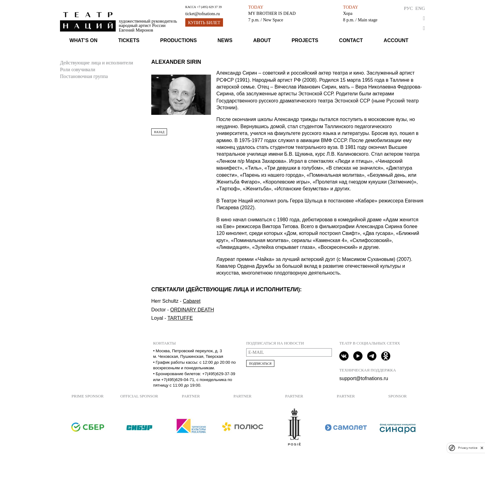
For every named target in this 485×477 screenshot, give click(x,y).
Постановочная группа (84, 76)
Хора (347, 13)
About (262, 40)
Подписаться (260, 363)
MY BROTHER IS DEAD (272, 13)
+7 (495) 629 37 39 (209, 7)
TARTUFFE (180, 318)
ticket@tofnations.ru (202, 13)
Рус (408, 8)
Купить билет (204, 22)
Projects (305, 40)
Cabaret (191, 301)
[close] (482, 447)
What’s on (83, 40)
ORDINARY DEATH (192, 309)
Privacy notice (467, 447)
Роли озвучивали (77, 69)
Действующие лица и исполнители (96, 62)
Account (396, 40)
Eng (420, 8)
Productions (178, 40)
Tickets (128, 40)
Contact (351, 40)
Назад (159, 132)
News (224, 40)
